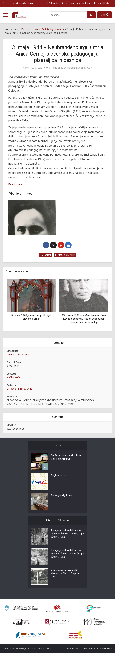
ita (83, 3)
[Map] (104, 14)
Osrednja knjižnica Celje (79, 67)
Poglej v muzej (58, 475)
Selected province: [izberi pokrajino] (18, 3)
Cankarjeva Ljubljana (62, 495)
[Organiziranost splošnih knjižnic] (57, 608)
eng (78, 3)
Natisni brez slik (65, 254)
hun (89, 3)
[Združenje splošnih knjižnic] (75, 635)
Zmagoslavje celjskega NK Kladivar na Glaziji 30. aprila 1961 (65, 573)
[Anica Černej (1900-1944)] (32, 217)
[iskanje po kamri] (68, 14)
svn (72, 3)
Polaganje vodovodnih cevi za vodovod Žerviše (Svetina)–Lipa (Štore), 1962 (66, 534)
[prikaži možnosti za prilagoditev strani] (56, 3)
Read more (15, 184)
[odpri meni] (5, 15)
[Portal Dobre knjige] (30, 635)
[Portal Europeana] (93, 608)
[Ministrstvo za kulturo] (21, 608)
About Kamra (73, 648)
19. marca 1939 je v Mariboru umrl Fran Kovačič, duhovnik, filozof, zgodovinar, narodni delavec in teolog (84, 319)
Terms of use (88, 648)
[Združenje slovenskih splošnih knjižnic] (57, 622)
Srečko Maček (14, 377)
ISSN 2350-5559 (104, 648)
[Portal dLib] (21, 622)
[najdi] (91, 14)
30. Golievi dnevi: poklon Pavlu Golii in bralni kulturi (66, 457)
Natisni (46, 254)
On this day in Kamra (18, 354)
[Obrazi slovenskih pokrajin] (93, 622)
